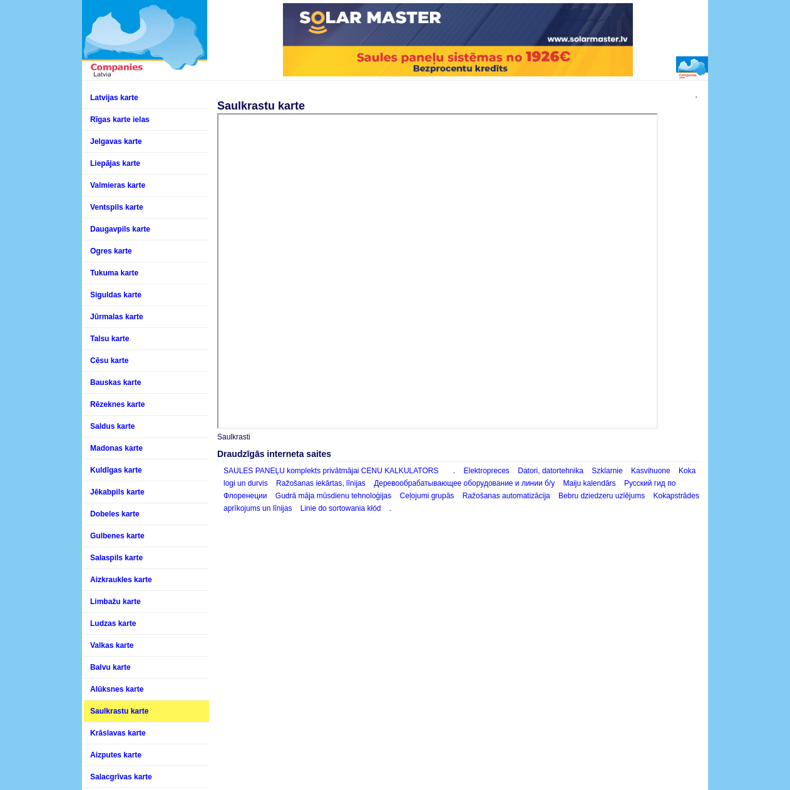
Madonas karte (116, 448)
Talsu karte (109, 338)
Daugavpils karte (120, 229)
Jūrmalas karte (116, 316)
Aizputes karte (115, 755)
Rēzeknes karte (117, 404)
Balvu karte (110, 667)
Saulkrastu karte (119, 711)
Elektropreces (487, 470)
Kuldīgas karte (116, 470)
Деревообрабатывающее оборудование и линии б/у (464, 483)
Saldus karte (112, 426)
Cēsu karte (109, 360)
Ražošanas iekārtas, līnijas (321, 483)
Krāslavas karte (118, 733)
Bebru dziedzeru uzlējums (601, 495)
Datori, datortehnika (551, 470)
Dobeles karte (115, 514)
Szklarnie (607, 470)
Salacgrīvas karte (121, 776)
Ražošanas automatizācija (506, 495)
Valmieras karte (117, 185)
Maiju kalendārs (589, 483)
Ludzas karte (113, 623)
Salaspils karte (116, 557)
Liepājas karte (115, 163)
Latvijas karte (114, 97)
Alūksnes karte (116, 689)
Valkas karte (111, 645)
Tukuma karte (114, 273)
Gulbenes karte (117, 535)
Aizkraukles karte (121, 579)
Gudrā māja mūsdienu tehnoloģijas (333, 495)
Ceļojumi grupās (427, 495)
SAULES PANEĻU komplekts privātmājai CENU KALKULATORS (330, 470)
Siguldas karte (115, 294)
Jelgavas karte (116, 141)
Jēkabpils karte (117, 492)
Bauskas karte (115, 382)
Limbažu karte (115, 601)
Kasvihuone (650, 470)
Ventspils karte (116, 207)
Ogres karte (111, 251)
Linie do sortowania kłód (340, 508)
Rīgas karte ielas (120, 119)
